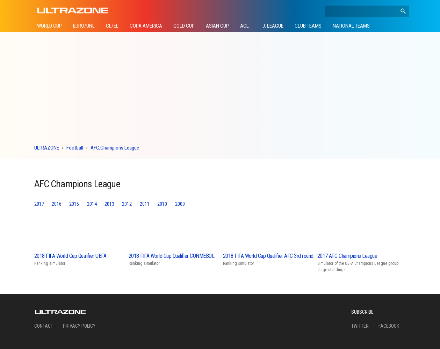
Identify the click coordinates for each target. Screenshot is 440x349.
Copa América (146, 26)
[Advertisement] (220, 90)
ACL (244, 26)
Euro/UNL (84, 26)
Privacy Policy (79, 326)
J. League (272, 26)
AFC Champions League (77, 184)
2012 (127, 204)
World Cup (49, 26)
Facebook (388, 326)
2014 (92, 204)
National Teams (351, 26)
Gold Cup (184, 26)
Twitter (360, 326)
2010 (162, 204)
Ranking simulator (80, 259)
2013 (109, 204)
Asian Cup (217, 26)
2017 (39, 204)
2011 (145, 204)
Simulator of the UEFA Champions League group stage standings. (363, 262)
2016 (57, 204)
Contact (43, 326)
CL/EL (112, 26)
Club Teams (308, 26)
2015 (74, 204)
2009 (180, 204)
